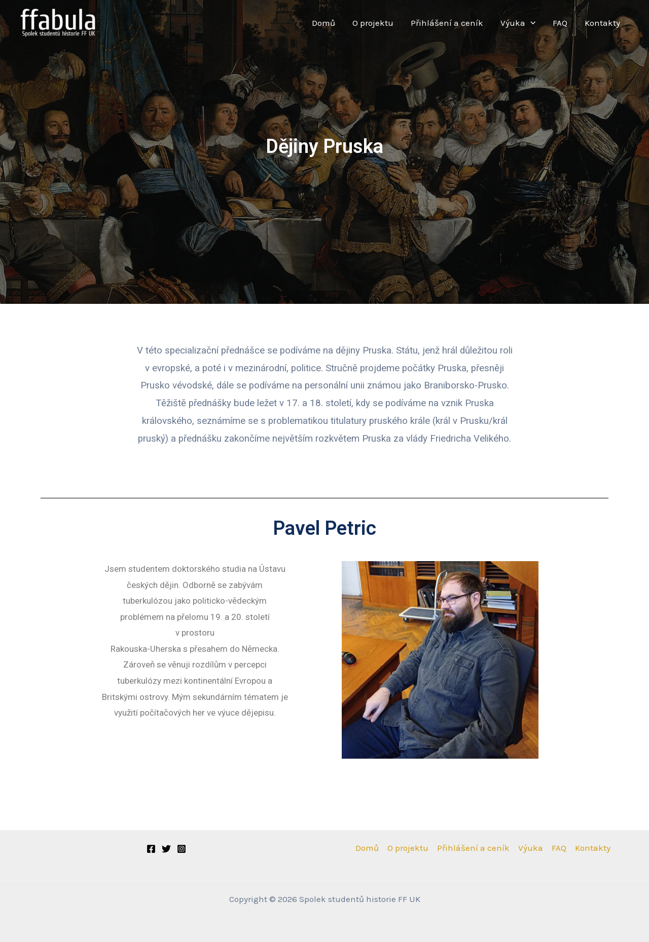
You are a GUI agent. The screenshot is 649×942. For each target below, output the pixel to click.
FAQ (560, 23)
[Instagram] (181, 848)
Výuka (517, 23)
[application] (530, 23)
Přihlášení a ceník (447, 23)
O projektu (372, 23)
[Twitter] (166, 848)
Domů (323, 23)
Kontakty (602, 23)
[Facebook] (151, 848)
